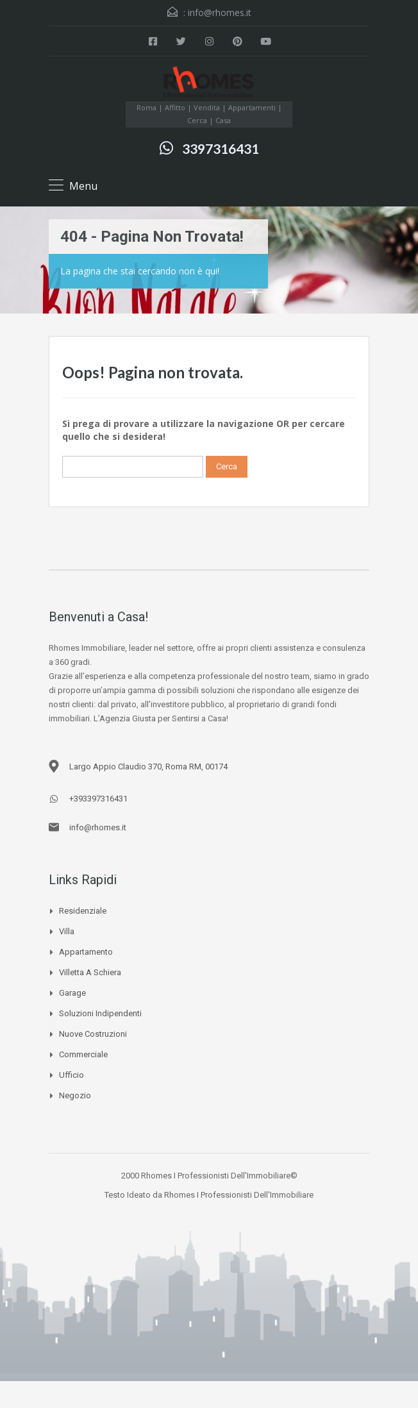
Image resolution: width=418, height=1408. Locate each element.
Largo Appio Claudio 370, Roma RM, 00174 (148, 766)
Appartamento (86, 952)
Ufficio (71, 1075)
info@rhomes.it (219, 12)
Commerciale (83, 1054)
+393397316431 (98, 798)
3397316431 (220, 148)
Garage (72, 993)
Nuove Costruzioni (93, 1034)
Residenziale (82, 911)
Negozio (75, 1095)
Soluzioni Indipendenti (100, 1013)
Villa (66, 931)
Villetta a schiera (90, 972)
